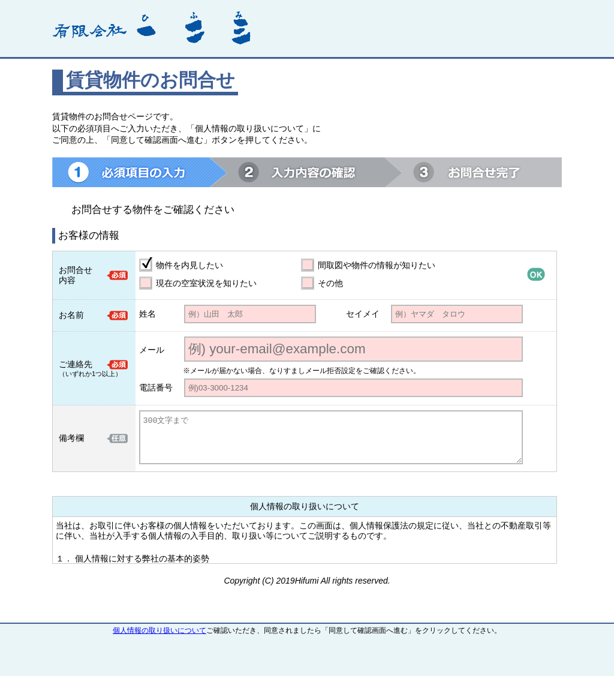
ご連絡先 (75, 364)
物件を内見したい (189, 265)
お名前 (71, 315)
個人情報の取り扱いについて (159, 630)
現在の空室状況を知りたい (206, 283)
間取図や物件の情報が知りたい (376, 265)
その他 (330, 283)
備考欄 (71, 438)
